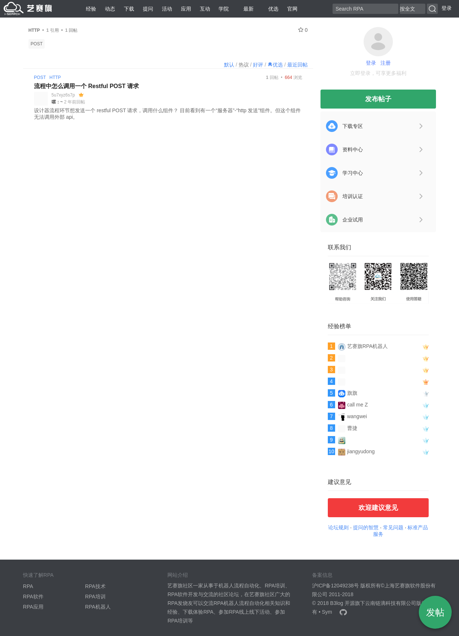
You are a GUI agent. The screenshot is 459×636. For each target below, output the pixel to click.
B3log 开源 (342, 603)
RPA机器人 (98, 607)
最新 (246, 9)
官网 (292, 9)
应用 (186, 9)
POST (37, 43)
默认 (229, 65)
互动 (205, 9)
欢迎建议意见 (378, 507)
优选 (270, 9)
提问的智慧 (366, 527)
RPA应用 (33, 607)
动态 (110, 9)
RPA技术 (95, 586)
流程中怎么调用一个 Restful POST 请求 (86, 86)
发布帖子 (378, 99)
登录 (446, 8)
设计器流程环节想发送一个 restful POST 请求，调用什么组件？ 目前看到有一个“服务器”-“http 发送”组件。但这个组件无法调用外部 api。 (167, 113)
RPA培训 (95, 596)
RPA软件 (33, 596)
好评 (258, 65)
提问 (148, 9)
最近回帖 (297, 65)
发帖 (435, 612)
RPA (28, 586)
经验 (91, 9)
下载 (129, 9)
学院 (224, 9)
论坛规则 (338, 527)
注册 (385, 63)
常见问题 (393, 527)
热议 (244, 65)
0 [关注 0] (303, 30)
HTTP (55, 77)
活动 (167, 9)
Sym (327, 612)
